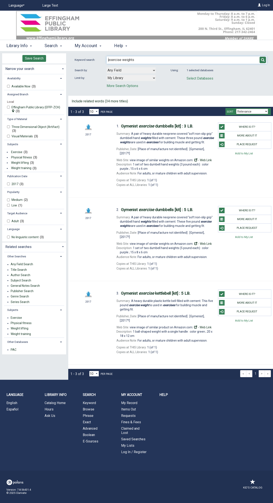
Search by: (81, 70)
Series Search (20, 302)
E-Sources (90, 441)
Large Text (50, 5)
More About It (238, 135)
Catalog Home (55, 403)
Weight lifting (20, 162)
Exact (87, 422)
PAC (13, 349)
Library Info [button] (19, 45)
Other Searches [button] (16, 256)
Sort (230, 111)
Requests (128, 416)
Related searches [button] (18, 247)
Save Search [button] (34, 58)
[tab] (34, 68)
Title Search (19, 269)
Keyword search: (85, 59)
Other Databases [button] (17, 342)
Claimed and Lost (130, 430)
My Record (129, 403)
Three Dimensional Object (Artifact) (36, 127)
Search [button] (53, 45)
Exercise (16, 152)
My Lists (127, 446)
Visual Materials (22, 136)
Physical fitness (21, 157)
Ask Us (50, 416)
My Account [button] (88, 45)
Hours (49, 409)
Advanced (90, 428)
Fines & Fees (131, 422)
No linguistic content (25, 237)
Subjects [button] (12, 144)
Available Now (21, 86)
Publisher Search (22, 291)
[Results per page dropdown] (94, 111)
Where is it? (237, 127)
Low (15, 205)
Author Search (20, 275)
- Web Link (203, 160)
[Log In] (259, 5)
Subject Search (21, 280)
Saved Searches (133, 439)
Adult (15, 221)
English (11, 403)
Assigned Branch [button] (17, 94)
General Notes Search (25, 285)
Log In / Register (134, 452)
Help (163, 395)
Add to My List (244, 153)
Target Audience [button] (17, 213)
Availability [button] (13, 78)
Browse (88, 409)
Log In (266, 5)
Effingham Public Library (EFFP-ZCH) (36, 109)
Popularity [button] (13, 192)
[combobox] (131, 70)
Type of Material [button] (17, 119)
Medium (17, 199)
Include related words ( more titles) (100, 101)
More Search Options (122, 86)
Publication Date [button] (17, 176)
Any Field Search (22, 264)
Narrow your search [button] (19, 69)
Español (12, 409)
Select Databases (200, 78)
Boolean (89, 435)
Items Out (128, 409)
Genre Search (20, 296)
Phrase (88, 416)
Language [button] (13, 229)
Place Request (238, 144)
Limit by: (80, 78)
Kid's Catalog (252, 485)
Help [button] (120, 45)
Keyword (89, 403)
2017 (15, 184)
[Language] (15, 5)
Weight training (21, 168)
